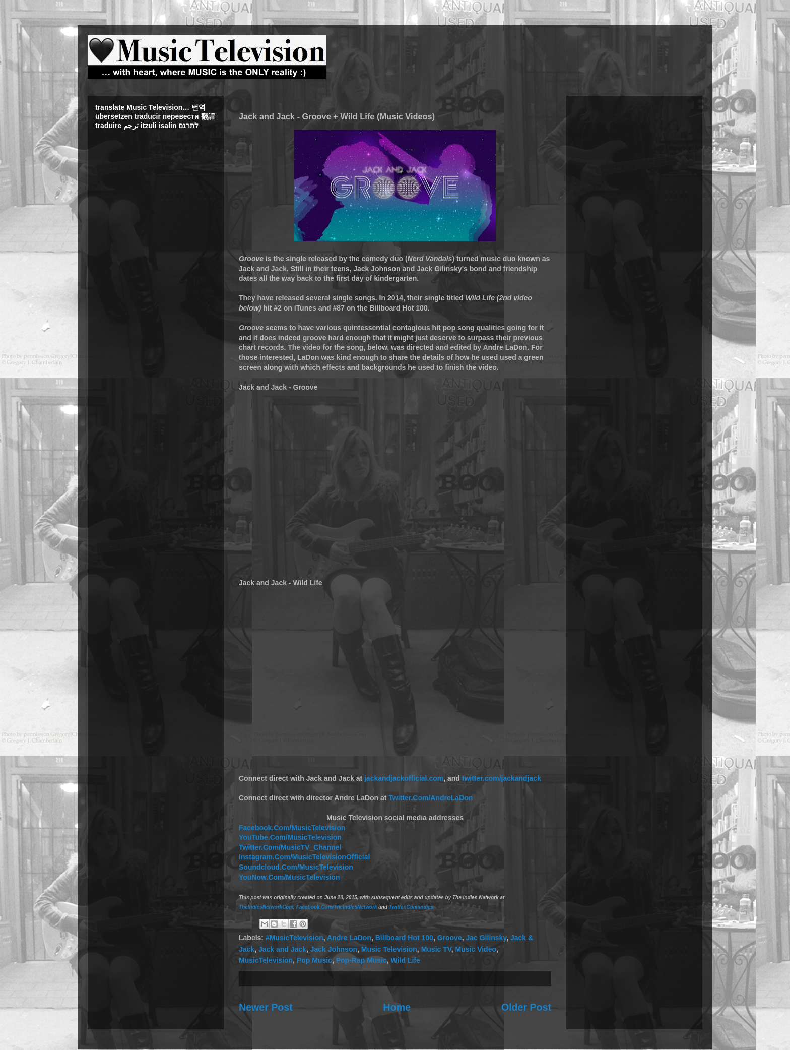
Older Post (526, 1007)
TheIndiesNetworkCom (266, 907)
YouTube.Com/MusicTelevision (290, 837)
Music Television (389, 949)
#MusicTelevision (294, 938)
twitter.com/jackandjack (501, 778)
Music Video (475, 949)
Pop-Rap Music (361, 960)
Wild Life (405, 960)
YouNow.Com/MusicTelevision (289, 877)
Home (397, 1007)
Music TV (436, 949)
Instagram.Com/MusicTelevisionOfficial (304, 857)
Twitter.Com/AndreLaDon (430, 798)
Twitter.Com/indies (411, 907)
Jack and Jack (282, 949)
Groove (449, 938)
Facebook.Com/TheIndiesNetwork (336, 907)
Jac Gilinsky (486, 938)
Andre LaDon (349, 938)
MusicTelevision (266, 960)
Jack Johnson (333, 949)
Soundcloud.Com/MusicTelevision (296, 867)
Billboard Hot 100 (404, 938)
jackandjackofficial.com (403, 778)
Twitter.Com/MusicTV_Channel (290, 847)
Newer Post (266, 1007)
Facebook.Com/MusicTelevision (292, 828)
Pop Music (314, 960)
